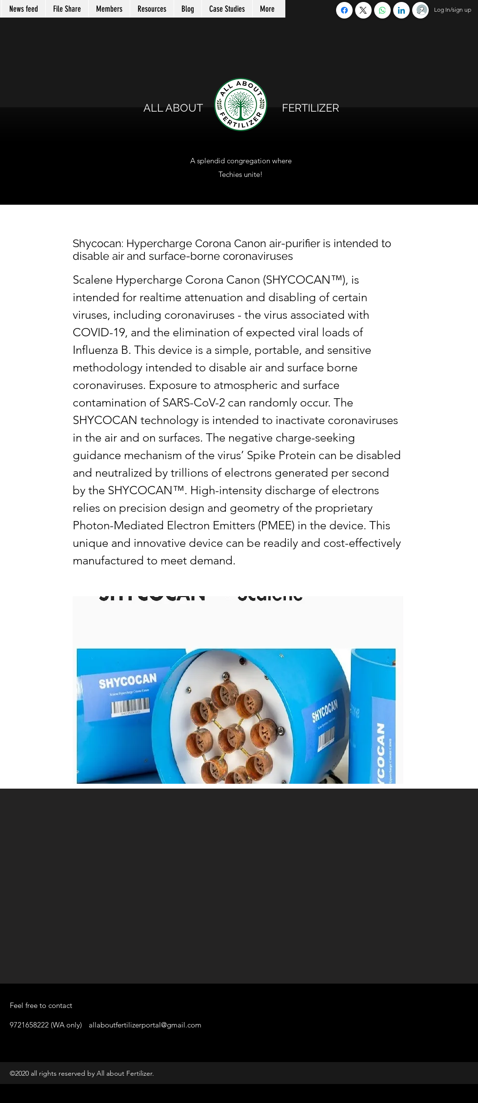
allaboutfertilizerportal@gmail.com (145, 1024)
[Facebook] (344, 10)
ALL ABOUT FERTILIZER (241, 107)
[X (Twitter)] (363, 10)
